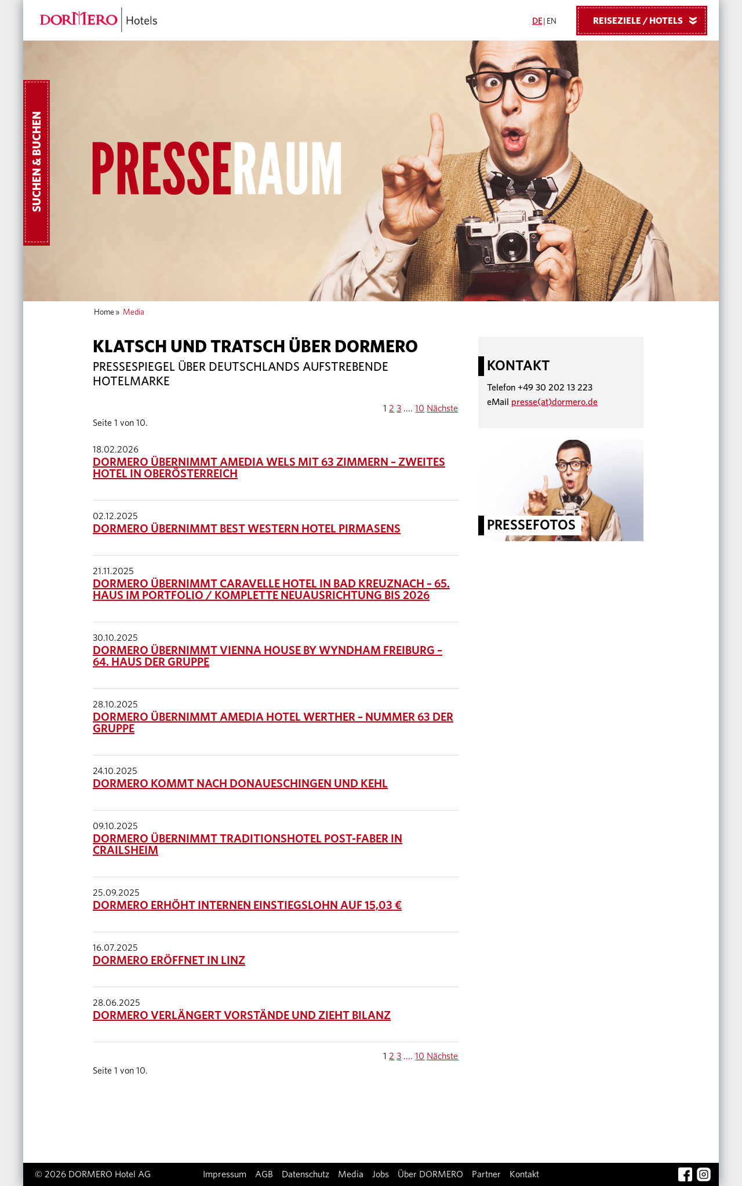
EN (551, 21)
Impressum (224, 1174)
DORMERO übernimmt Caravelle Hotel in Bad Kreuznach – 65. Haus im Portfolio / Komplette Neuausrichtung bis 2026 (271, 589)
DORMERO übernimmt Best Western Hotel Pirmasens (247, 529)
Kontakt (524, 1174)
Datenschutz (305, 1174)
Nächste (442, 408)
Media (350, 1174)
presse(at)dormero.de (554, 402)
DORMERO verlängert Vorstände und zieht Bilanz (242, 1015)
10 (419, 408)
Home (104, 312)
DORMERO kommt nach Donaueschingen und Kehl (240, 784)
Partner (486, 1174)
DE (537, 21)
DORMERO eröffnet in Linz (169, 960)
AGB (264, 1174)
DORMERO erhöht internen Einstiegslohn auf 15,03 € (247, 905)
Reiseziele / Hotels (649, 20)
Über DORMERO (430, 1174)
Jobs (380, 1174)
